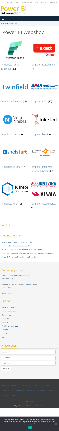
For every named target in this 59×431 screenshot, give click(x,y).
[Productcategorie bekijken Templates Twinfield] (14, 91)
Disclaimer (29, 401)
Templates (6, 318)
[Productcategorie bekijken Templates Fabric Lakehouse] (14, 56)
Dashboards (6, 315)
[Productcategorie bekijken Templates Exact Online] (44, 56)
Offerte (4, 333)
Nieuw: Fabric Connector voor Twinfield (17, 242)
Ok (30, 427)
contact (9, 287)
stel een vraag (31, 284)
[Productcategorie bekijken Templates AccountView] (44, 195)
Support (5, 330)
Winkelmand (27, 2)
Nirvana (33, 406)
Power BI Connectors (10, 307)
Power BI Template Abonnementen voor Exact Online (22, 250)
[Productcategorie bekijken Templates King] (14, 193)
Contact (53, 2)
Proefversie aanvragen (10, 326)
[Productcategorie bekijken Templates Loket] (44, 123)
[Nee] (56, 424)
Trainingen (6, 322)
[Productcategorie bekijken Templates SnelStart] (14, 156)
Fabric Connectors (9, 311)
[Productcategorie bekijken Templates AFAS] (44, 91)
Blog (3, 337)
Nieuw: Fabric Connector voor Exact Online (18, 246)
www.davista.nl (7, 278)
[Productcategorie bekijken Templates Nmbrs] (14, 123)
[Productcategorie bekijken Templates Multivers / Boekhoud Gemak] (44, 158)
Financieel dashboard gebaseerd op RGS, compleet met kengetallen (28, 253)
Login (17, 2)
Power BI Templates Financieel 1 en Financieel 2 (20, 257)
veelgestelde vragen (16, 284)
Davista (9, 2)
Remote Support (41, 2)
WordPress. (41, 406)
